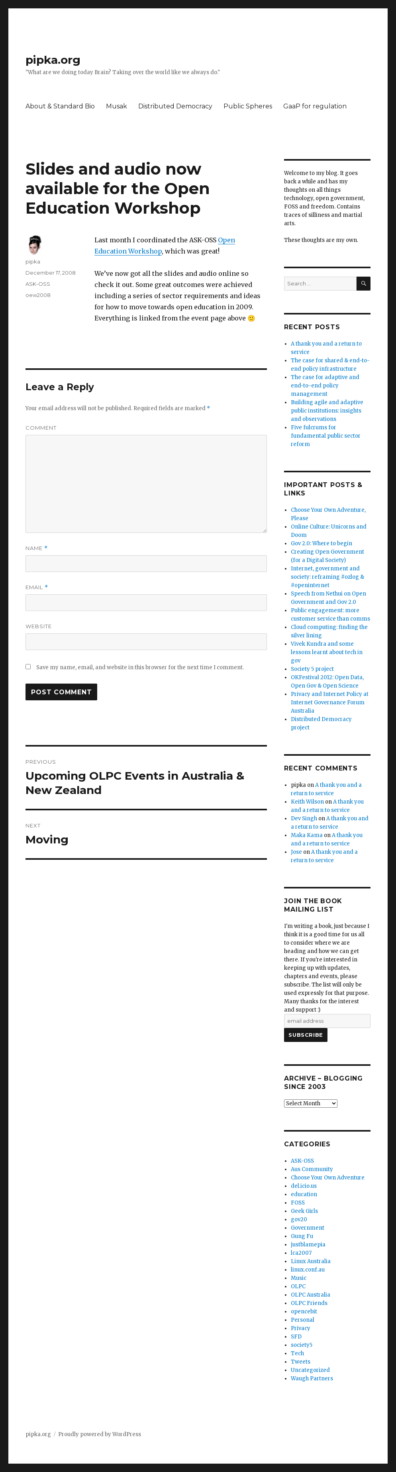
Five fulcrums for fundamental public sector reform (326, 436)
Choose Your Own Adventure (328, 1177)
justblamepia (308, 1244)
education (304, 1194)
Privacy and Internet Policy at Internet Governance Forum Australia (330, 702)
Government (307, 1227)
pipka (32, 261)
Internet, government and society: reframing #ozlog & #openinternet (327, 577)
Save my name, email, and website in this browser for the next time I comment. (140, 667)
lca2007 (301, 1253)
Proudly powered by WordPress (99, 1434)
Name (36, 548)
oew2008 (38, 295)
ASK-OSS (37, 284)
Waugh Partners (312, 1378)
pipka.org (52, 60)
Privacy (300, 1328)
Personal (302, 1320)
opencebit (304, 1311)
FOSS (298, 1202)
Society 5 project (312, 669)
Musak (116, 106)
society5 (301, 1345)
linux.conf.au (308, 1269)
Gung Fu (302, 1236)
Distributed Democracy (175, 106)
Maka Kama (307, 835)
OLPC (298, 1286)
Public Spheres (247, 106)
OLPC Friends (309, 1303)
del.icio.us (304, 1186)
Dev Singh (304, 818)
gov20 (299, 1219)
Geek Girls (304, 1211)
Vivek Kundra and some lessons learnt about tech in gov (327, 652)
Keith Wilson (307, 801)
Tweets (300, 1361)
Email (36, 587)
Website (38, 626)
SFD (296, 1336)
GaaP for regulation (315, 106)
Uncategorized (310, 1370)
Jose (296, 852)
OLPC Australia (310, 1294)
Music (298, 1278)
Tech (297, 1353)
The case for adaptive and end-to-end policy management (325, 385)
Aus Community (312, 1169)
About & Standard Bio (60, 106)
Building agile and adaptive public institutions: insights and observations (327, 411)
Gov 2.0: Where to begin (321, 543)
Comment (41, 428)
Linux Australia (311, 1261)
